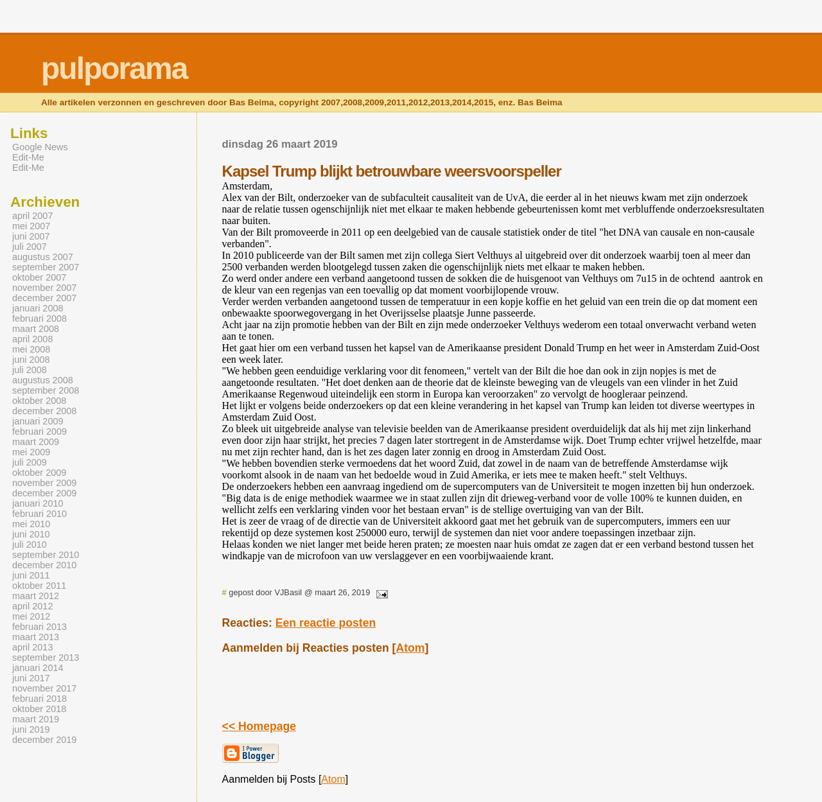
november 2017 (44, 688)
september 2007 (45, 267)
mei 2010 (31, 524)
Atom (410, 647)
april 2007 (32, 216)
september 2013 (45, 657)
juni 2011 (31, 575)
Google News (40, 147)
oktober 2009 (39, 472)
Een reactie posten (325, 622)
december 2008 (44, 411)
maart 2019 (35, 719)
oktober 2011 (39, 585)
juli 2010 (29, 544)
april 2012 (32, 606)
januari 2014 (37, 668)
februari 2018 (39, 698)
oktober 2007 (39, 277)
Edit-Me (28, 157)
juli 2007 (29, 246)
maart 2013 (35, 637)
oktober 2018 (39, 709)
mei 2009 (31, 452)
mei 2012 (31, 616)
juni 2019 (31, 729)
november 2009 (44, 483)
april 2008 (32, 339)
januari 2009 (37, 421)
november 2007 (44, 288)
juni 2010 (31, 534)
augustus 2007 (42, 257)
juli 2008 (29, 370)
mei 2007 (31, 226)
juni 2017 (31, 678)
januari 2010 (37, 503)
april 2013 (32, 647)
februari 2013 (39, 627)
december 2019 (44, 740)
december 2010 (44, 565)
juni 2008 (31, 359)
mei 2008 (31, 349)
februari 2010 (39, 514)
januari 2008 (37, 308)
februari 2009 (39, 431)
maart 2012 (35, 596)
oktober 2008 (39, 401)
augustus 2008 (42, 380)
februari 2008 (39, 318)
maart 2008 (35, 329)
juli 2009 (29, 462)
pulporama (114, 68)
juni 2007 (31, 236)
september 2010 (45, 555)
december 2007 (44, 298)
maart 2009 (35, 442)
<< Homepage (259, 726)
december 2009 (44, 493)
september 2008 (45, 390)
